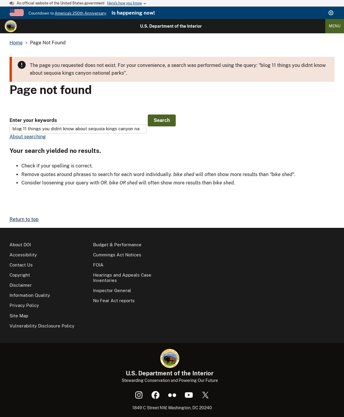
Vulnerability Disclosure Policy (42, 325)
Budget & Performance (117, 244)
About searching (28, 136)
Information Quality (30, 295)
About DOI (20, 244)
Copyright (20, 275)
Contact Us (21, 264)
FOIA (98, 264)
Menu (334, 26)
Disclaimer (21, 285)
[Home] (11, 26)
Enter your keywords (33, 120)
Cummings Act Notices (117, 254)
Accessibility (23, 254)
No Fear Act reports (114, 300)
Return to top (24, 219)
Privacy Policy (24, 305)
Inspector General (112, 290)
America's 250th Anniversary (80, 13)
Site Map (19, 315)
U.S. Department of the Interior (171, 26)
